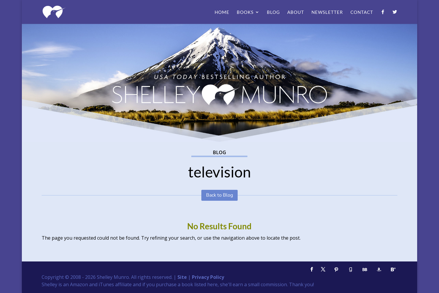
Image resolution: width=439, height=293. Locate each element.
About (295, 12)
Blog (273, 12)
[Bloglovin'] (393, 269)
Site (182, 277)
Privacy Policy (208, 277)
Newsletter (327, 12)
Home (222, 12)
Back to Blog (219, 195)
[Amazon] (379, 269)
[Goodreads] (351, 269)
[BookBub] (365, 269)
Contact (361, 12)
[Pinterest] (336, 269)
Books (245, 12)
